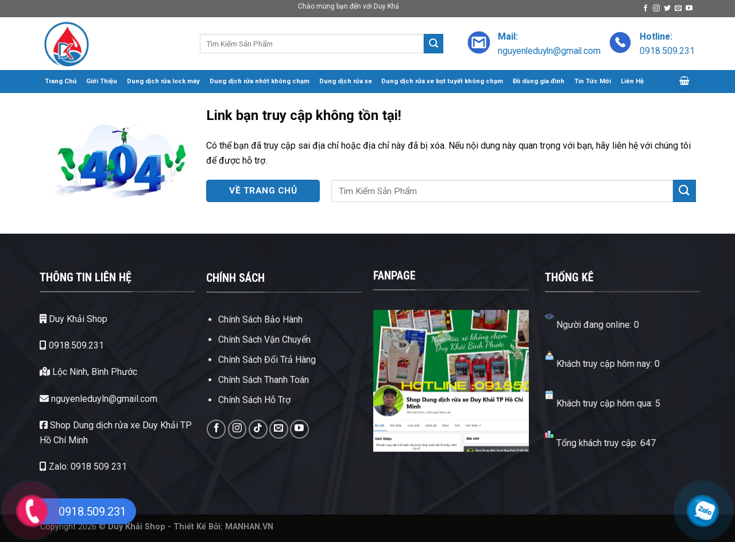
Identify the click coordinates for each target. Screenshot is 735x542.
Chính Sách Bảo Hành (260, 340)
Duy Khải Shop (60, 318)
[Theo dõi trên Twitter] (667, 9)
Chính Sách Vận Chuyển (264, 360)
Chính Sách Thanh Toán (263, 401)
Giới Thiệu (101, 81)
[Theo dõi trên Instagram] (656, 9)
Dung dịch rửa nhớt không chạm (260, 81)
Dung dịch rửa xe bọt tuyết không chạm (442, 81)
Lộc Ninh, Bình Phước (75, 371)
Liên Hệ (632, 81)
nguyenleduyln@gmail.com (85, 398)
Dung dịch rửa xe (345, 81)
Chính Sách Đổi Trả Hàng (267, 380)
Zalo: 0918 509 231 (70, 466)
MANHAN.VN (249, 527)
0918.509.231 (58, 345)
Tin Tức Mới (592, 81)
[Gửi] (433, 43)
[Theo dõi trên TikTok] (258, 450)
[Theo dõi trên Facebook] (645, 9)
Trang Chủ (60, 81)
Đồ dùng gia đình (538, 81)
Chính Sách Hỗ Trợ (254, 421)
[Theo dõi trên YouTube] (689, 9)
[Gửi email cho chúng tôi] (678, 9)
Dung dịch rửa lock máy (163, 81)
